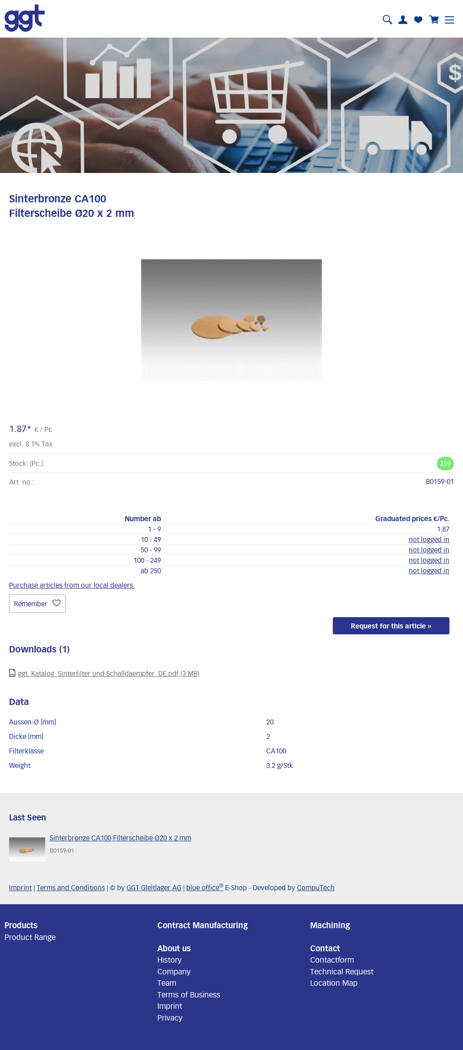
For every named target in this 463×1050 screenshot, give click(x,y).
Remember (37, 603)
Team (166, 982)
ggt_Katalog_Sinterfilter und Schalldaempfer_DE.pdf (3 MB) (104, 673)
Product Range (30, 936)
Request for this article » (391, 626)
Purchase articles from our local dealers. (72, 585)
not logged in (429, 539)
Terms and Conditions (71, 887)
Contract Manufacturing (202, 925)
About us (174, 948)
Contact (325, 948)
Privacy (170, 1017)
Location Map (334, 982)
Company (174, 971)
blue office (204, 887)
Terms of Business (188, 994)
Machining (330, 925)
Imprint (20, 887)
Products (21, 925)
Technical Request (341, 971)
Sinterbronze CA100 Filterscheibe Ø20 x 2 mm (120, 838)
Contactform (332, 959)
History (169, 959)
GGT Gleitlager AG (154, 887)
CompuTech (316, 887)
